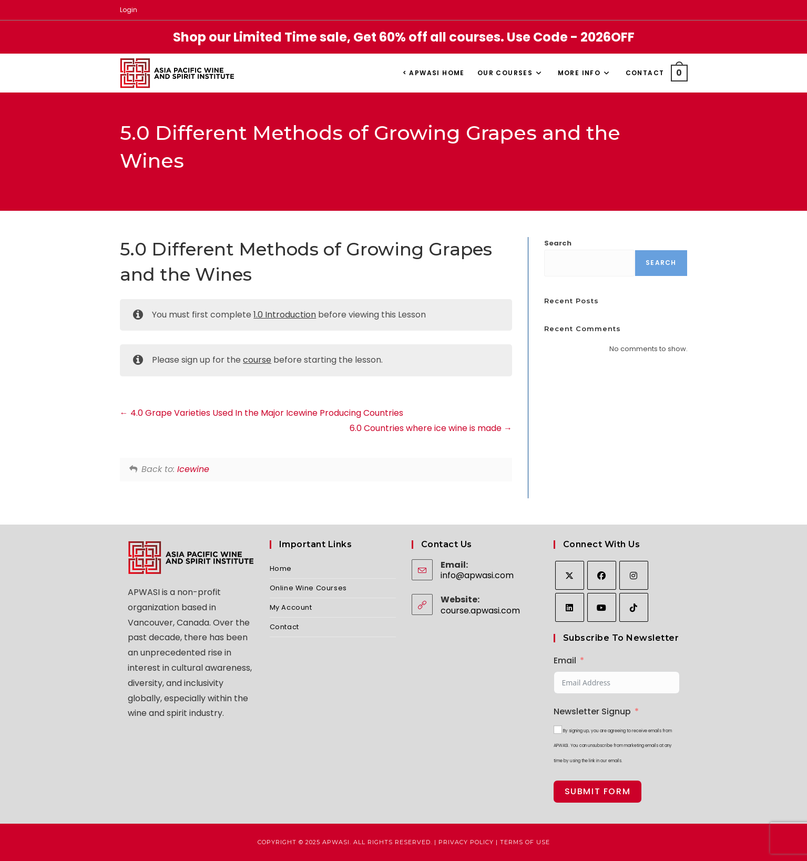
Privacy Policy (466, 842)
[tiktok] (633, 607)
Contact (284, 627)
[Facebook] (601, 575)
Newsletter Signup (592, 711)
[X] (569, 575)
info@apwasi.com (477, 575)
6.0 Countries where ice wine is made (431, 428)
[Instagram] (633, 575)
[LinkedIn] (569, 607)
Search (557, 243)
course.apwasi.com (480, 610)
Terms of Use (525, 842)
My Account (291, 607)
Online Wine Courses (308, 588)
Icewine (193, 469)
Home (281, 568)
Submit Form (598, 791)
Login (128, 9)
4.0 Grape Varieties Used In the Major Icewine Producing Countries (261, 413)
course (257, 360)
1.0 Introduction (284, 315)
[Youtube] (601, 607)
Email (565, 660)
